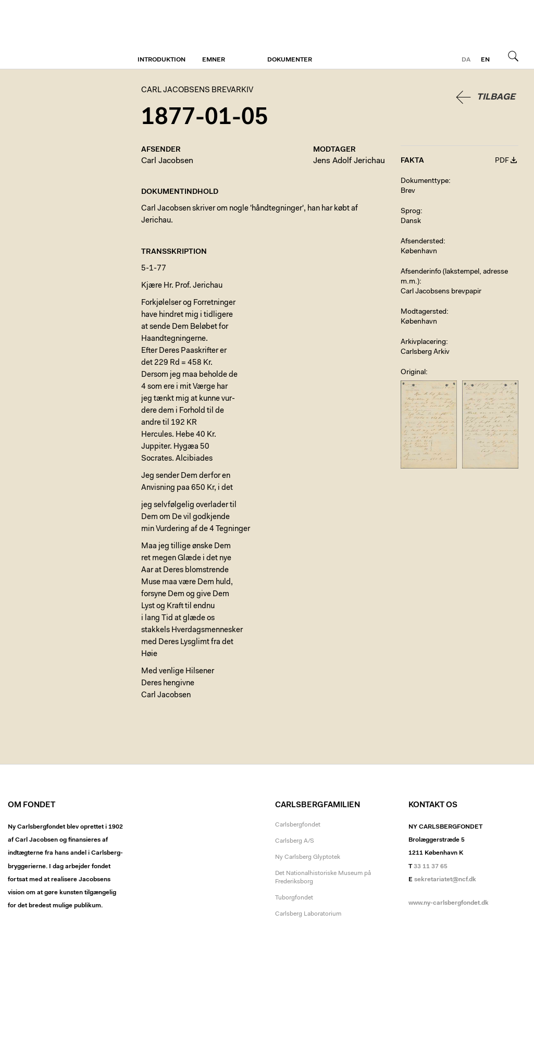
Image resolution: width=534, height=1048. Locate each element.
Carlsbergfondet (297, 825)
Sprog (410, 211)
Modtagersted (423, 312)
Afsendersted (422, 241)
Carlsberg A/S (294, 841)
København (419, 251)
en (485, 60)
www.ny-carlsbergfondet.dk (448, 903)
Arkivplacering (423, 342)
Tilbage (496, 97)
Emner (213, 60)
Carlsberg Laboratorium (308, 914)
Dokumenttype (425, 181)
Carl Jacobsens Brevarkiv (55, 35)
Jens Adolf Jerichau (349, 161)
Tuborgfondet (294, 898)
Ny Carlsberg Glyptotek (307, 857)
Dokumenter (289, 60)
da (466, 60)
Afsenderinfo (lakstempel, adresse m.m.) (454, 277)
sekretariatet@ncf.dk (445, 880)
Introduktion (161, 60)
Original (413, 372)
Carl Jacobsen (167, 161)
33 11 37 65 (431, 867)
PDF (502, 161)
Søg (513, 56)
